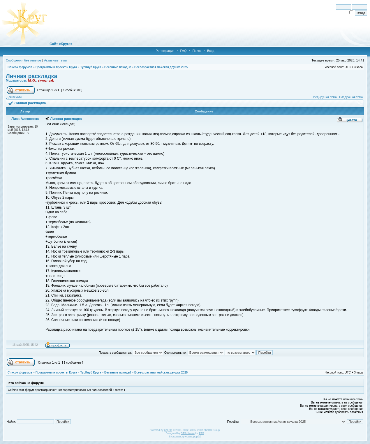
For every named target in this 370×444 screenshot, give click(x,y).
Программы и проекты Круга (56, 67)
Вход (210, 50)
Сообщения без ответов (23, 60)
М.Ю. (32, 80)
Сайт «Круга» (61, 44)
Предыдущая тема (323, 97)
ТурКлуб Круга (90, 67)
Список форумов (20, 67)
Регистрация (165, 50)
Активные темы (55, 60)
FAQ (183, 50)
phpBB (168, 430)
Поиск (196, 50)
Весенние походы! (117, 67)
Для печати (14, 97)
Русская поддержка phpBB (185, 436)
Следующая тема (351, 97)
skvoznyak (46, 80)
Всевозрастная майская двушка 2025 (161, 67)
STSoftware (188, 433)
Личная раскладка (31, 76)
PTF (201, 433)
